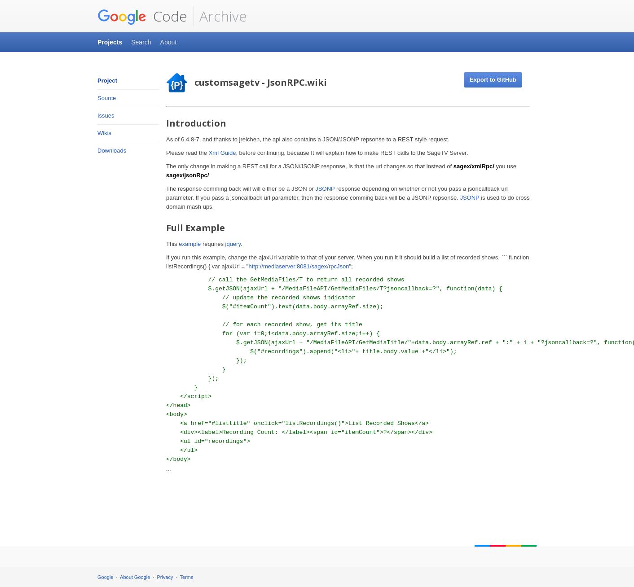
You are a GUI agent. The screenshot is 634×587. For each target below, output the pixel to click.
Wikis (104, 133)
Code (142, 16)
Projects (109, 42)
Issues (105, 115)
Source (106, 98)
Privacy (165, 577)
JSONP (325, 188)
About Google (135, 577)
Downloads (111, 150)
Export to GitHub (493, 79)
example (190, 244)
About (168, 42)
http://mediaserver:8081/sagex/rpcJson (298, 266)
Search (141, 42)
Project (107, 80)
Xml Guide (222, 152)
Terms (187, 577)
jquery (233, 244)
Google (105, 577)
